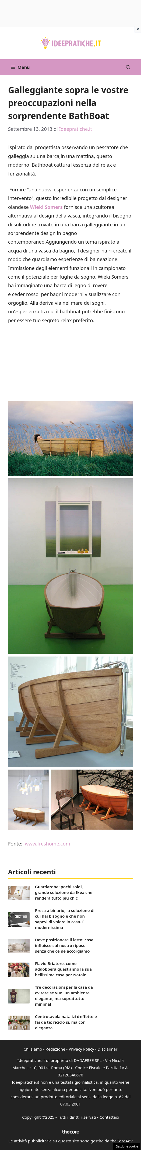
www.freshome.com (47, 843)
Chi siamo (33, 1049)
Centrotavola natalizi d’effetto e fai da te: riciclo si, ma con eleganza (66, 1022)
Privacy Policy (81, 1049)
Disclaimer (107, 1049)
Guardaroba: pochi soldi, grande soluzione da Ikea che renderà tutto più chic (63, 892)
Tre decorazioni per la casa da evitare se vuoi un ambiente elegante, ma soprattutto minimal (64, 995)
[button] (128, 67)
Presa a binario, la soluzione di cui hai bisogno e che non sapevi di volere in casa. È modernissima (64, 919)
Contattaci (109, 1117)
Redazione (55, 1049)
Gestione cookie (126, 1146)
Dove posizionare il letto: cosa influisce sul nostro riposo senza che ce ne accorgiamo (64, 945)
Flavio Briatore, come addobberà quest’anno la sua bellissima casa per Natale (63, 969)
